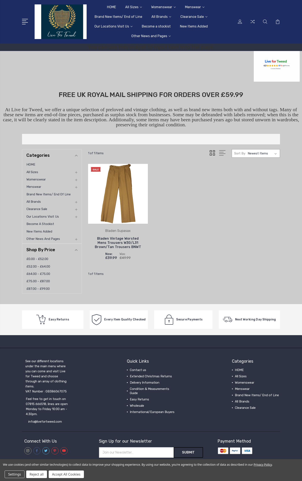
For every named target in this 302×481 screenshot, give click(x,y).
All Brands (161, 17)
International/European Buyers (152, 412)
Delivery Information (144, 382)
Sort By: (240, 153)
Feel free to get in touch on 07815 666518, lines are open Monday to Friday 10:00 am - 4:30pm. (47, 406)
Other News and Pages (151, 36)
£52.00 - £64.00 (38, 266)
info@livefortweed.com (45, 421)
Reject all (37, 474)
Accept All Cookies (66, 474)
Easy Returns (139, 399)
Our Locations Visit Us (113, 26)
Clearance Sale (193, 17)
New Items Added (194, 26)
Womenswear (163, 7)
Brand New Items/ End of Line (118, 17)
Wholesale (137, 406)
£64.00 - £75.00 (38, 274)
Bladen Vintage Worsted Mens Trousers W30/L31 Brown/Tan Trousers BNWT (118, 243)
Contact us (138, 370)
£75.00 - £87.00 (38, 281)
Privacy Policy (263, 465)
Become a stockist (156, 26)
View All (241, 414)
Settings (14, 474)
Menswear (194, 7)
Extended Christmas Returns (151, 376)
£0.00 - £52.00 (37, 259)
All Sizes (133, 7)
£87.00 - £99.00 (38, 289)
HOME (111, 7)
